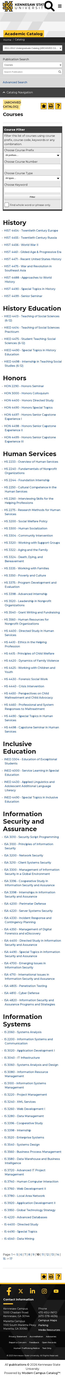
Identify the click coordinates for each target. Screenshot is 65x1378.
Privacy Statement (18, 1336)
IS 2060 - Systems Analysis (23, 1032)
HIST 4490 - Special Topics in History (29, 289)
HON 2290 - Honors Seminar (24, 386)
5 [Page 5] (17, 1254)
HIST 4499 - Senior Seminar (23, 296)
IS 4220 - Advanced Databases (25, 1217)
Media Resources (49, 1329)
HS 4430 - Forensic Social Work (26, 679)
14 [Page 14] (57, 1254)
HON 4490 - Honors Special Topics (28, 407)
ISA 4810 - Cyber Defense (21, 993)
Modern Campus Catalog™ (41, 1373)
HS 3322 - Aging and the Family (26, 550)
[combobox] (32, 48)
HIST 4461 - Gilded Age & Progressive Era (32, 252)
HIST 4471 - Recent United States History (32, 259)
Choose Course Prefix (19, 150)
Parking (43, 1325)
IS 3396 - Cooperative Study (23, 1123)
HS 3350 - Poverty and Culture (25, 575)
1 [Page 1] (11, 1254)
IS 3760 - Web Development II (25, 1188)
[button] (49, 6)
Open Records (49, 1342)
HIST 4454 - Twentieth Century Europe (31, 230)
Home (7, 39)
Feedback (34, 1342)
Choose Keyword (16, 184)
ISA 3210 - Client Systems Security (27, 862)
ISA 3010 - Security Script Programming (31, 837)
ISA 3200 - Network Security (23, 855)
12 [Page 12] (47, 1254)
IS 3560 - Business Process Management (32, 1151)
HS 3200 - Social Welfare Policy (25, 521)
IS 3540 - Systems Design (22, 1144)
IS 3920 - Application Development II (29, 1203)
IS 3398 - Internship (17, 1130)
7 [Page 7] (25, 1254)
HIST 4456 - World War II (21, 245)
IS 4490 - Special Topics (20, 1231)
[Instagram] (44, 1291)
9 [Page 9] (33, 1254)
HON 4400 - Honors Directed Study (29, 400)
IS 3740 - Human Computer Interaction (31, 1181)
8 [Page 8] (29, 1254)
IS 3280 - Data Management (24, 1116)
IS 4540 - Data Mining (19, 1238)
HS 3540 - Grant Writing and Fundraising (32, 612)
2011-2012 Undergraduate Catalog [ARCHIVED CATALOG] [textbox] (32, 48)
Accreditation (36, 1336)
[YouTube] (56, 1291)
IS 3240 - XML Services (20, 1101)
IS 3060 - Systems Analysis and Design (31, 1065)
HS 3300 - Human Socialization (25, 528)
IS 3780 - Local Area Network (24, 1196)
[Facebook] (9, 1291)
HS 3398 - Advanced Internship (25, 594)
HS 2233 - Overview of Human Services (31, 461)
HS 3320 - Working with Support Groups (32, 542)
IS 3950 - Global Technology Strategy (29, 1210)
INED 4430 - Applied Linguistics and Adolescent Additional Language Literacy (29, 786)
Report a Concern (18, 1342)
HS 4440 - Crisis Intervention (24, 686)
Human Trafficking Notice (27, 1348)
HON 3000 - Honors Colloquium (26, 393)
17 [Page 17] (11, 1258)
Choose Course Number (21, 161)
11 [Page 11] (43, 1254)
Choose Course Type (18, 173)
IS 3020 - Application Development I (29, 1050)
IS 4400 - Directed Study (21, 1224)
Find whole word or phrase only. (30, 205)
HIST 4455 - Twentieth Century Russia (30, 237)
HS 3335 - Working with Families (26, 568)
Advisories (51, 1336)
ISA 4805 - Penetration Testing (25, 986)
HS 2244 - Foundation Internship (27, 480)
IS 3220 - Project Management (25, 1094)
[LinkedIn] (32, 1291)
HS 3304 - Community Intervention (28, 535)
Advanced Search (15, 82)
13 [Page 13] (52, 1254)
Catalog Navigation (20, 92)
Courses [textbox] (9, 65)
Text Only (46, 1348)
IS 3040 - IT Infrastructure (22, 1057)
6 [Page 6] (21, 1254)
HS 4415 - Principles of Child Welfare (29, 653)
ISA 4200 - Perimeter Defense (25, 903)
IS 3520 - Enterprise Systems (24, 1137)
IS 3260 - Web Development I (24, 1109)
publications (18, 1364)
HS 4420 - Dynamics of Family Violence (31, 660)
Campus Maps (47, 1320)
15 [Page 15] (4, 1258)
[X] (21, 1291)
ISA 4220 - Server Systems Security (28, 911)
